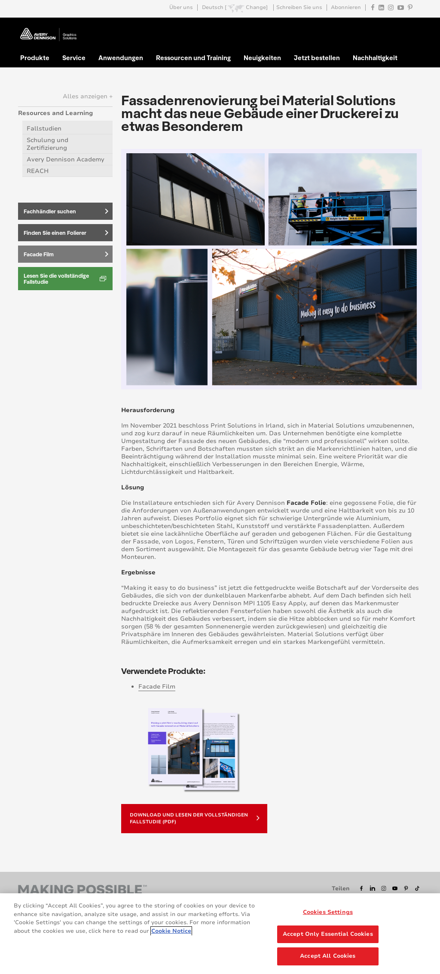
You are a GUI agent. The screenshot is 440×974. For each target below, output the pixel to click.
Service (74, 57)
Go (414, 27)
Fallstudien (44, 128)
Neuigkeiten (262, 57)
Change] (257, 7)
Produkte (34, 57)
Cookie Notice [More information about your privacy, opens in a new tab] (171, 934)
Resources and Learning (55, 113)
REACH (38, 171)
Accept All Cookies (327, 960)
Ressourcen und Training (193, 57)
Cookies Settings (328, 915)
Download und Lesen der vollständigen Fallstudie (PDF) (195, 818)
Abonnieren (346, 7)
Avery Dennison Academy (65, 159)
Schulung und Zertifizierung (47, 144)
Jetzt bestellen (317, 57)
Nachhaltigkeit (375, 57)
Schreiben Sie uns (299, 7)
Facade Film (156, 687)
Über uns (181, 7)
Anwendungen (120, 57)
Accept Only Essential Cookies (328, 937)
